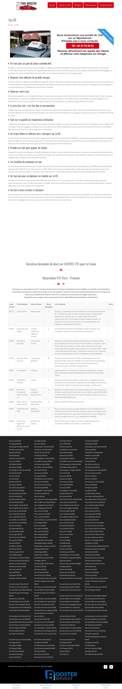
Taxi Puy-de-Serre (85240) (67, 572)
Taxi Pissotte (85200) (65, 569)
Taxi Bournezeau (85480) (92, 455)
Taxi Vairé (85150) (64, 651)
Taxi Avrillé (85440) (64, 444)
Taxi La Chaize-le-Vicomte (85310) (95, 502)
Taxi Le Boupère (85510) (66, 529)
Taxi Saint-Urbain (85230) (92, 628)
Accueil (52, 5)
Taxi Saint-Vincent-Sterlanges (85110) (45, 631)
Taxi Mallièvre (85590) (15, 546)
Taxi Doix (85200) (14, 479)
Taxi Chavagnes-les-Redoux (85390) (95, 470)
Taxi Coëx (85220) (64, 473)
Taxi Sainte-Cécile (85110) (16, 634)
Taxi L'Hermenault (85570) (41, 493)
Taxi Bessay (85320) (15, 453)
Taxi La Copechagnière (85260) (68, 508)
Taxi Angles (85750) (40, 441)
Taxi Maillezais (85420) (91, 543)
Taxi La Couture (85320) (92, 508)
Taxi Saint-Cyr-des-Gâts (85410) (18, 587)
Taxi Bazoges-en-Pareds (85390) (44, 447)
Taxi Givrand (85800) (91, 485)
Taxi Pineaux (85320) (40, 569)
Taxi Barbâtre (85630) (91, 444)
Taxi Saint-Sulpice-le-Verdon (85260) (70, 628)
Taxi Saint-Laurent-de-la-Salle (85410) (20, 607)
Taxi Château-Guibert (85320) (68, 467)
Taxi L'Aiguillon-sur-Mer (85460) (43, 491)
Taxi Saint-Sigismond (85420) (17, 628)
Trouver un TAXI (64, 5)
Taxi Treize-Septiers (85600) (93, 648)
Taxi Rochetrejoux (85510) (67, 575)
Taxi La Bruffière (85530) (16, 502)
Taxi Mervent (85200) (65, 549)
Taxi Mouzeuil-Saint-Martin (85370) (19, 561)
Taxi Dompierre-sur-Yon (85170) (43, 479)
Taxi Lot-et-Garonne (46, 685)
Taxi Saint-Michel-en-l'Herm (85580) (69, 619)
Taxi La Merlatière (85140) (92, 517)
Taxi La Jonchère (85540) (41, 517)
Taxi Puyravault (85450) (92, 572)
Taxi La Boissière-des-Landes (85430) (70, 499)
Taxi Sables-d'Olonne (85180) (17, 578)
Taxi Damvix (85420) (90, 476)
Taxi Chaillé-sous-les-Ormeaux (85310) (70, 461)
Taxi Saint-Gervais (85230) (16, 599)
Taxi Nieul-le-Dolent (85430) (93, 561)
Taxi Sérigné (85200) (65, 642)
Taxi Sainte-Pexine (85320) (67, 640)
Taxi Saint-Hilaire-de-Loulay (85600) (69, 599)
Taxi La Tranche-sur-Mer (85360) (94, 523)
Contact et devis (106, 5)
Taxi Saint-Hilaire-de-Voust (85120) (19, 602)
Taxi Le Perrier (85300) (66, 534)
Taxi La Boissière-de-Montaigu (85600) (45, 499)
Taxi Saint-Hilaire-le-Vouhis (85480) (95, 602)
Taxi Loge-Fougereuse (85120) (94, 537)
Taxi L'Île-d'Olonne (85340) (92, 493)
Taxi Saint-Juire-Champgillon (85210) (70, 604)
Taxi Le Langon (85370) (15, 534)
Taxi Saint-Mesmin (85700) (42, 619)
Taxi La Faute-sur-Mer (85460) (17, 511)
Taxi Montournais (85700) (66, 552)
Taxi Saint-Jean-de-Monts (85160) (44, 604)
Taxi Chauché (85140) (40, 470)
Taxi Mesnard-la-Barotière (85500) (95, 549)
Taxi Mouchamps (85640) (92, 555)
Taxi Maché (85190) (14, 543)
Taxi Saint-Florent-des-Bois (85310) (70, 590)
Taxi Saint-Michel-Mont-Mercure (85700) (21, 622)
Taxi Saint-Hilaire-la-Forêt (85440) (69, 602)
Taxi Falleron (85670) (15, 482)
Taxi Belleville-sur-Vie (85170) (68, 450)
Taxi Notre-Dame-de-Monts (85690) (70, 564)
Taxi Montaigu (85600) (40, 552)
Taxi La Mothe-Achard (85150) (17, 520)
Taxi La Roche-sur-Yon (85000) (18, 523)
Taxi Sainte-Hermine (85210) (42, 640)
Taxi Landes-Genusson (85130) (94, 526)
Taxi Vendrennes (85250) (41, 654)
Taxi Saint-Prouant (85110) (67, 625)
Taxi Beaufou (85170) (65, 447)
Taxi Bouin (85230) (14, 455)
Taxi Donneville (105, 685)
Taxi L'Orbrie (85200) (65, 496)
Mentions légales (46, 666)
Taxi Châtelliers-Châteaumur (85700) (20, 470)
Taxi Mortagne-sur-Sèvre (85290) (69, 555)
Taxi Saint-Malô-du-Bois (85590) (94, 607)
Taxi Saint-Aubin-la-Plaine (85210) (18, 584)
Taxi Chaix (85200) (90, 461)
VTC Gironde (16, 685)
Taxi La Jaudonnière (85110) (17, 517)
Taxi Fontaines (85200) (66, 482)
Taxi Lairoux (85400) (40, 526)
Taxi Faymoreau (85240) (41, 482)
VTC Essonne (76, 685)
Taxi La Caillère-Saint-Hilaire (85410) (44, 502)
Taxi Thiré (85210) (90, 645)
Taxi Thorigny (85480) (15, 648)
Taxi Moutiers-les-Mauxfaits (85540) (70, 558)
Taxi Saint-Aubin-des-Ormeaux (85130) (96, 578)
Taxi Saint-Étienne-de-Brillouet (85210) (20, 590)
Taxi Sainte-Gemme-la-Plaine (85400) (20, 640)
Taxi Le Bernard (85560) (41, 529)
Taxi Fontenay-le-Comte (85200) (94, 482)
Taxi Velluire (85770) (91, 651)
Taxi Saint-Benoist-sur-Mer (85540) (69, 584)
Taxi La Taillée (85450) (40, 523)
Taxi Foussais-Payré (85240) (42, 485)
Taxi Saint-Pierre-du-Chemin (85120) (19, 625)
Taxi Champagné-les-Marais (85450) (70, 464)
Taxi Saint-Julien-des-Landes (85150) (96, 604)
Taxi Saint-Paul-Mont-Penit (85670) (69, 622)
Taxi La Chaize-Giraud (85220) (68, 502)
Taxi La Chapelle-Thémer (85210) (18, 508)
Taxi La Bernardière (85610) (17, 499)
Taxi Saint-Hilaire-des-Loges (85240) (45, 602)
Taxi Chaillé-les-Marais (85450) (43, 461)
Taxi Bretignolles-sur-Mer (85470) (44, 458)
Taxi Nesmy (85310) (65, 561)
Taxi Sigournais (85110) (92, 642)
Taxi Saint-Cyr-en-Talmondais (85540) (45, 587)
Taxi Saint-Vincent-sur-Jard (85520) (95, 631)
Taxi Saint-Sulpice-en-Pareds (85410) (45, 628)
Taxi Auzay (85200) (39, 444)
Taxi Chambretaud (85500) (42, 464)
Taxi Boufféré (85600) (65, 453)
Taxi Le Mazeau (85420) (41, 534)
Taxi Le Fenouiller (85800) (16, 531)
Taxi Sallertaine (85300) (41, 642)
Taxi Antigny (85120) (65, 441)
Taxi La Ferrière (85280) (41, 511)
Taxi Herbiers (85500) (91, 488)
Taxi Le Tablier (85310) (40, 537)
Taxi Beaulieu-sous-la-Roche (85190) (96, 447)
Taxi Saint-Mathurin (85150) (67, 616)
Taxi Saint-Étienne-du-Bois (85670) (44, 590)
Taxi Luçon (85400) (64, 540)
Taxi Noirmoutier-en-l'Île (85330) (43, 564)
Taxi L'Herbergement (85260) (17, 493)
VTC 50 (76, 688)
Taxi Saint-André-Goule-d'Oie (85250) (45, 578)
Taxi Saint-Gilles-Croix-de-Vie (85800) (45, 599)
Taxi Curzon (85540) (65, 476)
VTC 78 (105, 688)
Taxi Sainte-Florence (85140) (68, 634)
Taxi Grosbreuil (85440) (41, 488)
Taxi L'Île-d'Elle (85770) (66, 493)
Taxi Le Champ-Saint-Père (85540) (95, 529)
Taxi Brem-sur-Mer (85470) (17, 458)
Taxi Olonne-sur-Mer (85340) (17, 566)
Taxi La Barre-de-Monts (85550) (94, 496)
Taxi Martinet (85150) (15, 549)
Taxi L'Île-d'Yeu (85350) (15, 496)
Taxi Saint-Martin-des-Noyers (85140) (96, 610)
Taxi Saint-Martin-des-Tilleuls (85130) (20, 616)
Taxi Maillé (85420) (64, 543)
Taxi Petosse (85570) (15, 569)
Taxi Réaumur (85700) (15, 575)
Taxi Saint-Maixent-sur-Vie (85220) (69, 607)
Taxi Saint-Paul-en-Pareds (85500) (44, 622)
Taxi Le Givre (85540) (65, 531)
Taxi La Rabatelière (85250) (67, 520)
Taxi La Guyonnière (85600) (93, 514)
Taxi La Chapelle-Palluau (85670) (94, 505)
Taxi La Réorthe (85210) (92, 520)
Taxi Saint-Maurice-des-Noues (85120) (96, 616)
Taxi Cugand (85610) (40, 476)
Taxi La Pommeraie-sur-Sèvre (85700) (45, 520)
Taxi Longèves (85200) (15, 540)
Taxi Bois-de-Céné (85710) (42, 453)
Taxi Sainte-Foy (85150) (92, 634)
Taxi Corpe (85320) (14, 476)
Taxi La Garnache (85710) (92, 511)
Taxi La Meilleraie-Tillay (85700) (68, 517)
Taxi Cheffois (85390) (15, 473)
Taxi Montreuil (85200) (91, 552)
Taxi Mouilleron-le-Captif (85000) (43, 558)
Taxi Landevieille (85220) (16, 529)
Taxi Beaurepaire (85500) (16, 450)
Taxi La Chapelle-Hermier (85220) (69, 505)
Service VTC (16, 688)
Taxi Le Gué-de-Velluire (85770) (94, 531)
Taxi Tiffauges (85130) (66, 648)
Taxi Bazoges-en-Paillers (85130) (18, 447)
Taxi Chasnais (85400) (15, 467)
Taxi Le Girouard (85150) (41, 531)
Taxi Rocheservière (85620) (42, 575)
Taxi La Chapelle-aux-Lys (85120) (43, 505)
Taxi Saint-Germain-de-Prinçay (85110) (70, 596)
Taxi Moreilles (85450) (15, 555)
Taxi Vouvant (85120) (15, 657)
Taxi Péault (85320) (90, 566)
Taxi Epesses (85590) (65, 479)
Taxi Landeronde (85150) (66, 526)
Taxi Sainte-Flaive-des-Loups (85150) (45, 634)
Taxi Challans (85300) (15, 464)
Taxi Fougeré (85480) (15, 485)
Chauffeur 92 (46, 688)
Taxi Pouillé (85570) (14, 572)
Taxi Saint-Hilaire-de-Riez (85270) (94, 599)
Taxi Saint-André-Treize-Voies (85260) (70, 578)
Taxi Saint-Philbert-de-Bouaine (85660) (96, 622)
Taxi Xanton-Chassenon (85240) (43, 657)
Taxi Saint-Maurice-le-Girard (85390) (19, 619)
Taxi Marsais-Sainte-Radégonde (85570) (97, 546)
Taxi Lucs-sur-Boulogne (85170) (94, 540)
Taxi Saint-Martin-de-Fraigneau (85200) (45, 610)
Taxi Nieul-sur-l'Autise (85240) (17, 564)
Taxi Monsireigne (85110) (16, 552)
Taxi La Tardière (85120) (66, 523)
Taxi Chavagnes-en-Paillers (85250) (69, 470)
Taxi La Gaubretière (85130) (17, 514)
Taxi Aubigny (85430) (15, 444)
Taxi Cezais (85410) (14, 461)
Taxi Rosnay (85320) (91, 575)
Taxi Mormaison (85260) (41, 555)
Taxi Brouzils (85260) (91, 458)
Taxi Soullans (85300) (15, 645)
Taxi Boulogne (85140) (40, 455)
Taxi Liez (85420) (64, 537)
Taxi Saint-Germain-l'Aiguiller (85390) (95, 596)
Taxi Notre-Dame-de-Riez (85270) (95, 564)
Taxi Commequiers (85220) (93, 473)
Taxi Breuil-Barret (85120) (66, 458)
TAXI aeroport (90, 5)
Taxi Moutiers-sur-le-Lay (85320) (94, 558)
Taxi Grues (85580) (64, 488)
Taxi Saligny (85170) (14, 642)
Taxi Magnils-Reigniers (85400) (43, 543)
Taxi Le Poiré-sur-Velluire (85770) (94, 534)
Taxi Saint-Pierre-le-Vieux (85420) (44, 625)
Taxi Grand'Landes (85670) (17, 488)
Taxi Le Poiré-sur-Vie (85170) (17, 537)
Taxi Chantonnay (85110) (92, 464)
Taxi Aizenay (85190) (15, 441)
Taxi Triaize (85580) (39, 651)
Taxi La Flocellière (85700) (67, 511)
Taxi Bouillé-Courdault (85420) (94, 453)
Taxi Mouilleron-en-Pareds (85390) (19, 558)
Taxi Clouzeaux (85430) (41, 473)
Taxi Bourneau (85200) (66, 455)
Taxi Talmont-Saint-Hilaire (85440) (69, 645)
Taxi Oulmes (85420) (40, 566)
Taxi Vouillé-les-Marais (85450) (94, 654)
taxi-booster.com (19, 666)
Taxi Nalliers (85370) (40, 561)
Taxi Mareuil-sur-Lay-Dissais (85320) (44, 546)
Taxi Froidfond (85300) (66, 485)
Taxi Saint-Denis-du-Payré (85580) (69, 587)
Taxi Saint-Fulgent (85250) (92, 590)
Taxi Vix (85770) (63, 654)
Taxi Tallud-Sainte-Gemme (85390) (44, 645)
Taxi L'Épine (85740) (90, 491)
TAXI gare (77, 5)
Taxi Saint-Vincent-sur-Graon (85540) (70, 631)
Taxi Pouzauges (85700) (41, 572)
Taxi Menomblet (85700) (41, 549)
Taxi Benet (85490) (90, 450)
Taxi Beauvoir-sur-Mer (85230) (43, 450)
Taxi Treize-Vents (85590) (16, 651)
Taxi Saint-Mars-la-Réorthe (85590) (19, 610)
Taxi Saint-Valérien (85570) (16, 631)
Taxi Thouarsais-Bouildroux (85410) (44, 648)
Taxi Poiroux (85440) (91, 569)
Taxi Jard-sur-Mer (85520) (16, 491)
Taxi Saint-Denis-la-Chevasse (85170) (96, 587)
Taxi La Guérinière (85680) (67, 514)
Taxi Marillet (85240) (65, 546)
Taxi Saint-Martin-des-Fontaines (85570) (71, 610)
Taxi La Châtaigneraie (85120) (43, 508)
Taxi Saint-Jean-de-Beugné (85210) (19, 604)
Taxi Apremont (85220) (91, 441)
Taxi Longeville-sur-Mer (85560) (43, 540)
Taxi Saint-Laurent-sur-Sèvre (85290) (45, 607)
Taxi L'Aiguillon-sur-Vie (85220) (68, 491)
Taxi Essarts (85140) (91, 479)
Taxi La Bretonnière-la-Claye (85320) (95, 499)
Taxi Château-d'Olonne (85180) (43, 467)
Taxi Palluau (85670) (65, 566)
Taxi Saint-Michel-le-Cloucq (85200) (95, 619)
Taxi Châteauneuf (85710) (92, 467)
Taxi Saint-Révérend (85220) (93, 625)
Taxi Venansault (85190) (16, 654)
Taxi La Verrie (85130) (15, 526)
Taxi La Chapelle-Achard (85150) (18, 505)
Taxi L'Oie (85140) (39, 496)
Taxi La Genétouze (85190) (42, 514)
